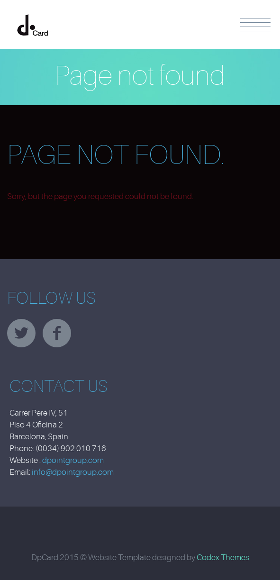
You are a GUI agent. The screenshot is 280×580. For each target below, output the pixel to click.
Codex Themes (223, 557)
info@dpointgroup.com (73, 472)
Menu (255, 24)
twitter (21, 333)
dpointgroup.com (73, 460)
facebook (57, 333)
